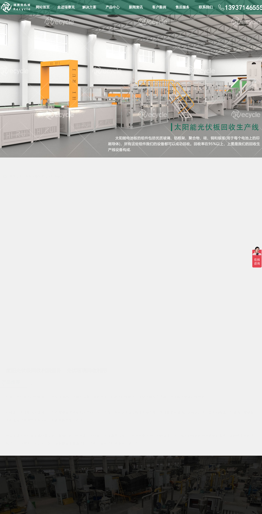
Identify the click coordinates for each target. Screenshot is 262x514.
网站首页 (43, 7)
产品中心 (113, 7)
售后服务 (182, 7)
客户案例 (159, 7)
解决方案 (89, 7)
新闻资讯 (136, 7)
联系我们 (206, 7)
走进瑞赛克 (66, 7)
